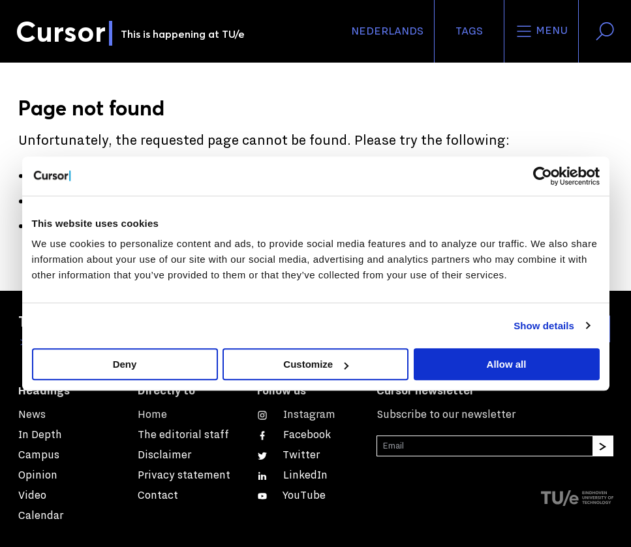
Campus (38, 455)
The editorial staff (183, 434)
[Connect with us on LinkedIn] (292, 475)
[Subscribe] (603, 446)
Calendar (40, 515)
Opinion (37, 475)
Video (32, 495)
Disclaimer (164, 455)
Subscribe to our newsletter (446, 414)
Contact (158, 495)
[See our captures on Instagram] (296, 414)
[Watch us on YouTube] (291, 495)
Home (152, 414)
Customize (315, 364)
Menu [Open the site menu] (541, 31)
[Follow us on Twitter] (288, 455)
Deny (125, 364)
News (32, 414)
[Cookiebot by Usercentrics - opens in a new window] (542, 176)
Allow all (507, 364)
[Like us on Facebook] (294, 434)
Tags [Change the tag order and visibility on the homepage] (469, 31)
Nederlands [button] (387, 31)
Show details (544, 325)
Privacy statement (184, 475)
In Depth (40, 434)
